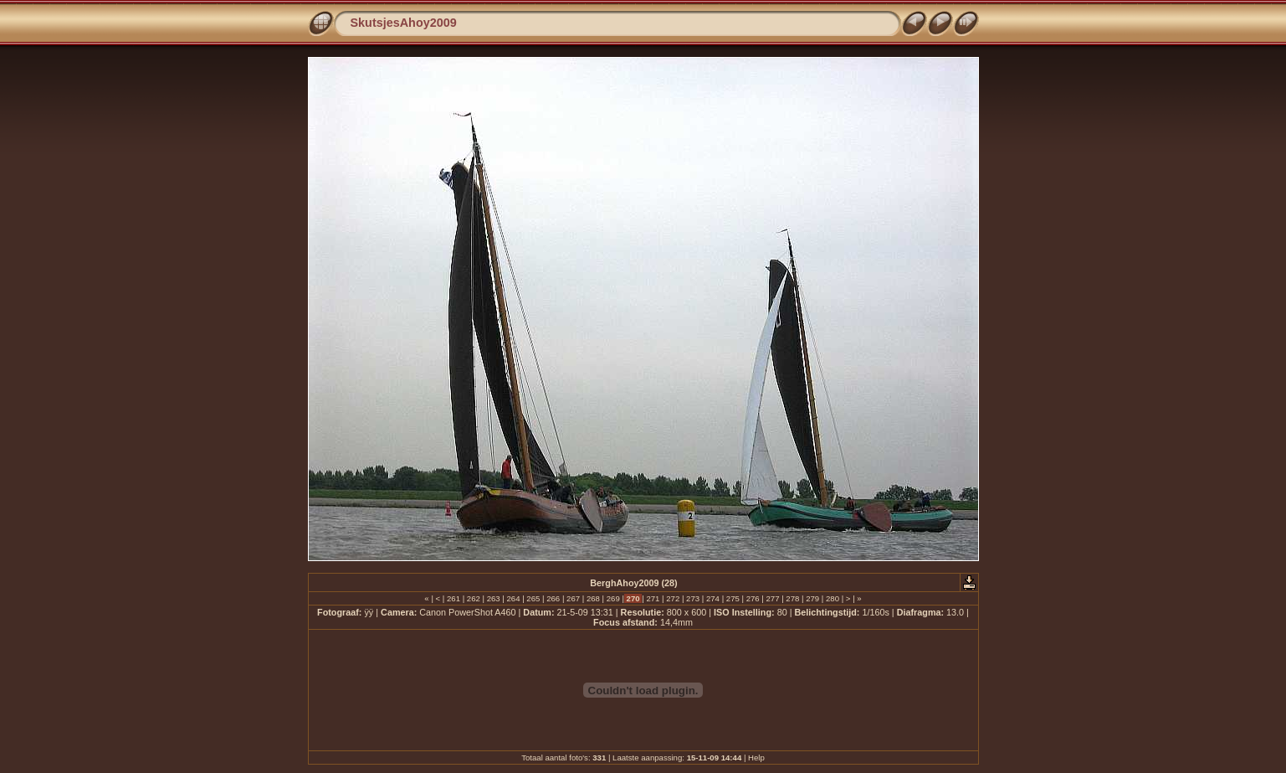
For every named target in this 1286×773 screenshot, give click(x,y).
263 (493, 598)
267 (573, 598)
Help (756, 757)
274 (712, 598)
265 (533, 598)
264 (513, 598)
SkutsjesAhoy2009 (404, 22)
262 (473, 598)
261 (453, 598)
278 (793, 598)
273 (692, 598)
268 (593, 598)
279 (813, 598)
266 (553, 598)
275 (732, 598)
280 (832, 598)
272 (673, 598)
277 (772, 598)
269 (613, 598)
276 (752, 598)
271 (653, 598)
